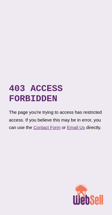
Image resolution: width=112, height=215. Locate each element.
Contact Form (47, 129)
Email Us (76, 129)
